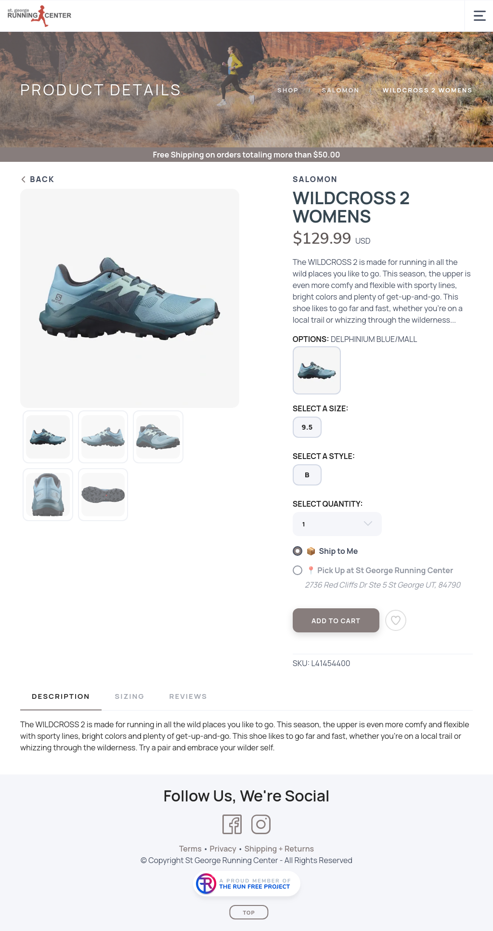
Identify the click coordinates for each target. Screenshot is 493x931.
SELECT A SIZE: (321, 408)
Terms (190, 848)
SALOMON (341, 90)
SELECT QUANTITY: (328, 503)
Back (37, 179)
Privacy (223, 848)
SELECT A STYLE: (324, 456)
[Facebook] (232, 824)
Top (249, 912)
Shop (288, 90)
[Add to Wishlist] (395, 620)
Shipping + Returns (279, 848)
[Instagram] (260, 824)
